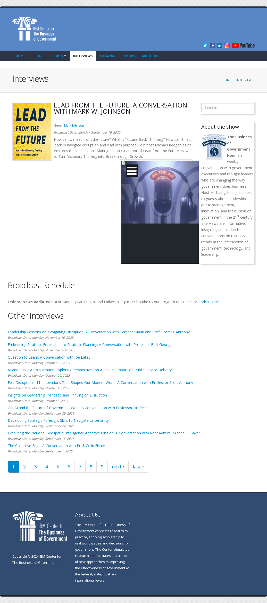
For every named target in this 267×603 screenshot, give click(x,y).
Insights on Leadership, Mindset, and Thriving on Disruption (57, 395)
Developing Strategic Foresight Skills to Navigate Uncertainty (58, 420)
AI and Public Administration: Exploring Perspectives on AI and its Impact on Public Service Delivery (90, 369)
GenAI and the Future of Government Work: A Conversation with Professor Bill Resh (78, 407)
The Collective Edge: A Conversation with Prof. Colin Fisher (56, 445)
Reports (55, 56)
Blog (36, 56)
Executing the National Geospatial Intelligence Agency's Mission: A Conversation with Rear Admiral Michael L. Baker (104, 433)
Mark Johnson (74, 125)
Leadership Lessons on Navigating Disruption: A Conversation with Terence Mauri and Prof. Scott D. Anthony (99, 331)
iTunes (187, 301)
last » (139, 467)
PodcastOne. (209, 301)
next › (118, 467)
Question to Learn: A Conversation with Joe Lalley (49, 357)
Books (129, 56)
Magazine (108, 56)
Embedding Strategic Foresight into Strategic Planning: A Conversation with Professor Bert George (90, 344)
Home (20, 56)
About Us (150, 56)
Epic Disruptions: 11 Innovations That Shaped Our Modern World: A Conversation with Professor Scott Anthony (100, 382)
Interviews (83, 56)
